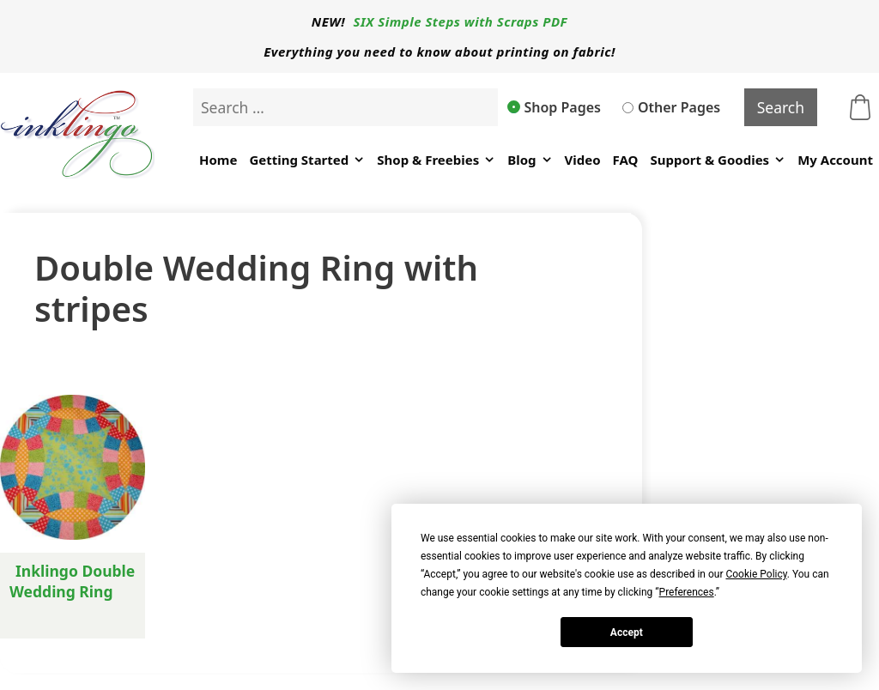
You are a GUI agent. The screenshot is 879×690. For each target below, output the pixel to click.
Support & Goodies (717, 160)
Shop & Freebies (436, 160)
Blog (529, 160)
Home (218, 159)
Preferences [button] (686, 592)
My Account (835, 159)
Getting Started (307, 160)
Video (583, 159)
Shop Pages (554, 107)
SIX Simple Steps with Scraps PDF (461, 21)
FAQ (626, 159)
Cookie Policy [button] (755, 574)
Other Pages (671, 107)
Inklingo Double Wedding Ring (72, 581)
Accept (626, 632)
